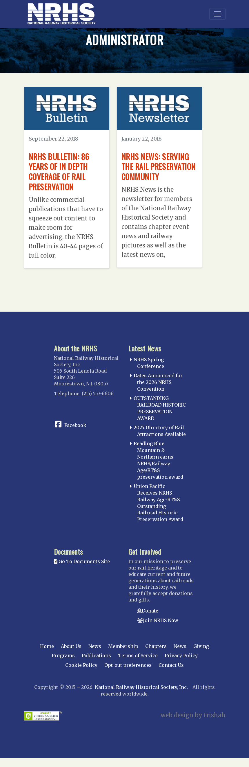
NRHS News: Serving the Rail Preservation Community (157, 171)
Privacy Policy (181, 665)
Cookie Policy (81, 674)
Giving (201, 655)
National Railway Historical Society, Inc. (141, 696)
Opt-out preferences (128, 674)
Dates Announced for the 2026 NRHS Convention (158, 391)
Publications (96, 665)
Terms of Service (138, 665)
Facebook (75, 434)
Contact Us (171, 674)
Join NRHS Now (160, 630)
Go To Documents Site (82, 571)
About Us (71, 655)
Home (47, 655)
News (94, 655)
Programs (63, 665)
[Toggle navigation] (217, 14)
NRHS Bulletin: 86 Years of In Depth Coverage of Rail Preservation (61, 171)
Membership (123, 655)
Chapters (156, 655)
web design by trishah (193, 724)
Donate (150, 620)
